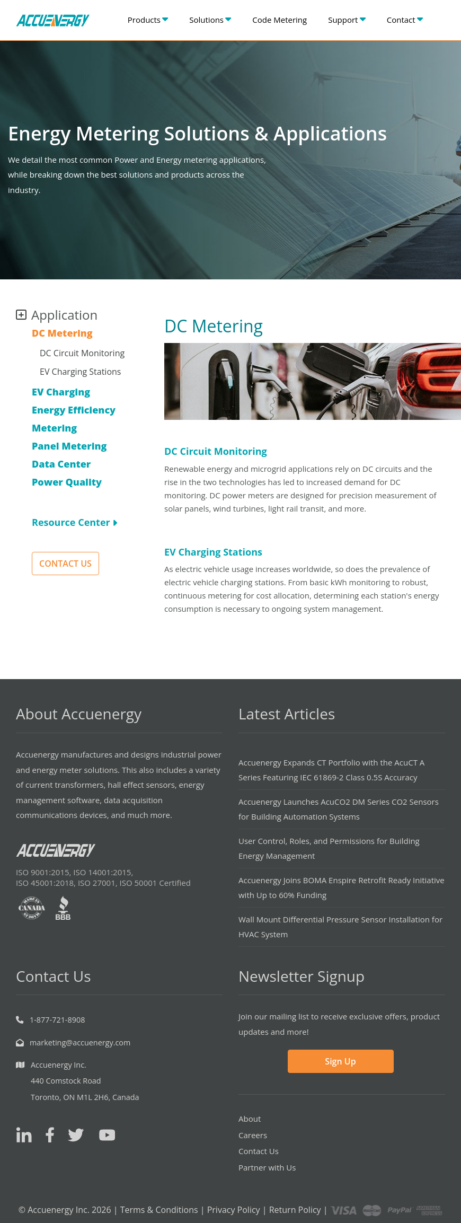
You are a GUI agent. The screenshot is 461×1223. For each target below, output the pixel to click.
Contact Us (258, 1151)
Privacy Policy (233, 1210)
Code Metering (279, 19)
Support (347, 19)
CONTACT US (65, 563)
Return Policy (295, 1210)
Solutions (210, 19)
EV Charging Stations (80, 371)
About (249, 1118)
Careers (252, 1135)
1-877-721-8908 (57, 1020)
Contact (405, 19)
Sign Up (340, 1061)
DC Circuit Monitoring (82, 353)
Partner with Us (267, 1167)
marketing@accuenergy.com (80, 1042)
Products (148, 19)
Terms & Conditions (159, 1210)
